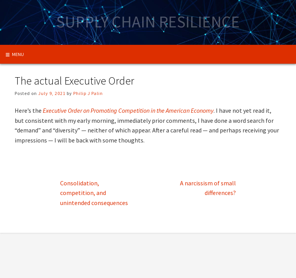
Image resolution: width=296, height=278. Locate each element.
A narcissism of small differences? (208, 188)
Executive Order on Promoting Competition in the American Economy (128, 110)
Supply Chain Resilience (148, 22)
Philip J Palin (88, 93)
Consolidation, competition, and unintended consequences (94, 193)
